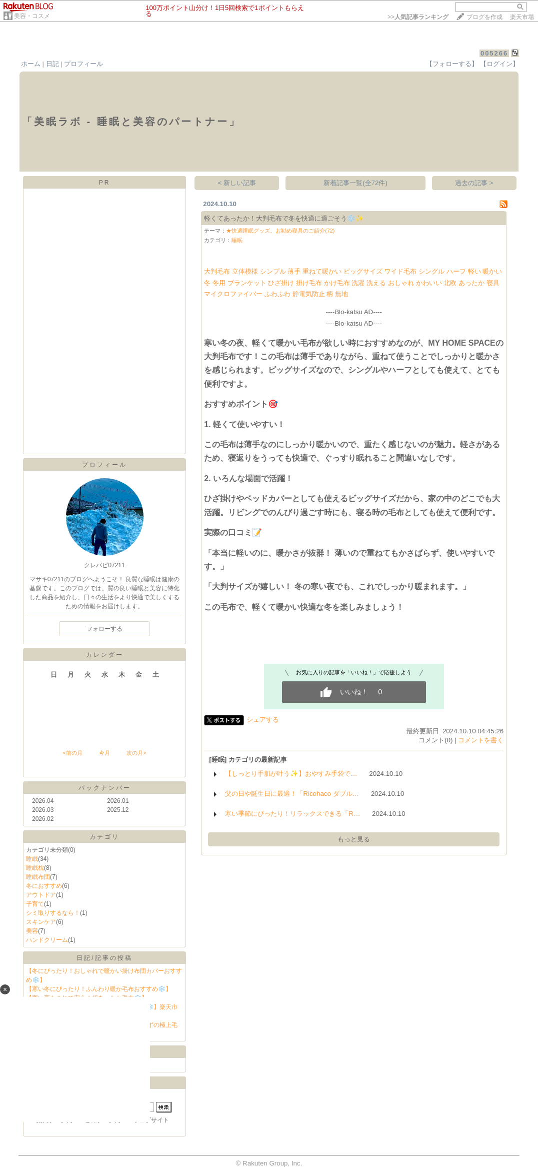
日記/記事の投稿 (104, 957)
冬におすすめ (44, 885)
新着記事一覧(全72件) (356, 183)
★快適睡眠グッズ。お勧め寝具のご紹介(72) (280, 231)
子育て (35, 903)
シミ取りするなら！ (53, 912)
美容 (32, 930)
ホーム (30, 64)
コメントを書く (481, 740)
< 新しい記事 (237, 183)
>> (418, 17)
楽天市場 (522, 17)
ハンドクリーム (47, 939)
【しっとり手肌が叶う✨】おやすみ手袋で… (291, 773)
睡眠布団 (38, 876)
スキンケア (41, 921)
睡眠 (32, 858)
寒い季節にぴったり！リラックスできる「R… (292, 813)
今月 (104, 753)
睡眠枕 (35, 867)
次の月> (136, 753)
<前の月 (72, 753)
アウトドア (41, 894)
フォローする (104, 628)
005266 (494, 53)
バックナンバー (104, 787)
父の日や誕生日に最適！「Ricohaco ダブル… (292, 793)
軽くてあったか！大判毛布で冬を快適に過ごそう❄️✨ (284, 218)
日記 (52, 64)
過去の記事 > (474, 183)
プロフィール (83, 64)
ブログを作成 (484, 17)
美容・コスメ (32, 16)
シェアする (262, 719)
